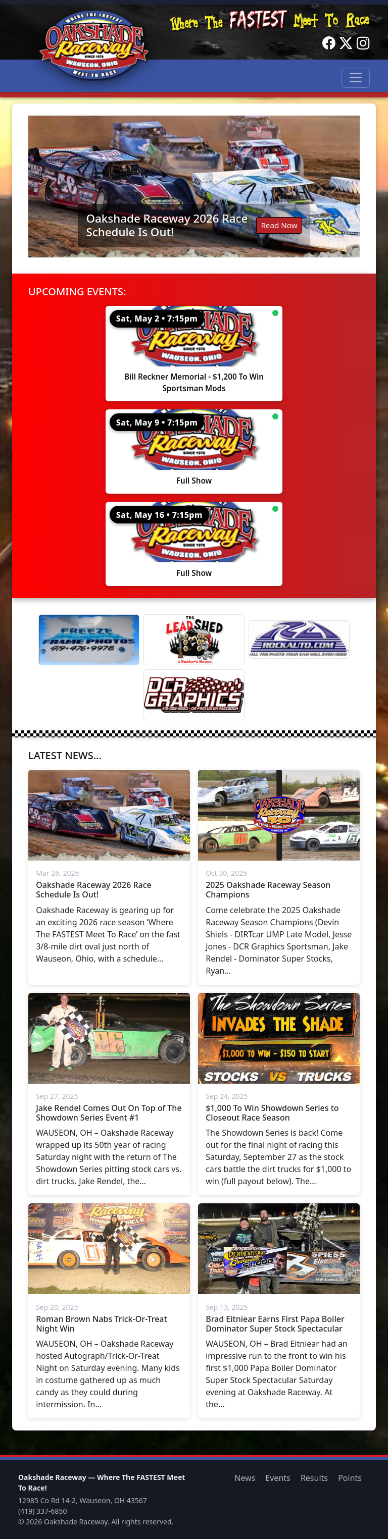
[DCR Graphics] (194, 694)
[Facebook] (328, 43)
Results (314, 1477)
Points (350, 1477)
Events (277, 1477)
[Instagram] (363, 43)
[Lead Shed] (194, 639)
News (244, 1477)
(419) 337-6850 (42, 1511)
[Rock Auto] (299, 639)
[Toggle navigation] (356, 78)
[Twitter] (346, 43)
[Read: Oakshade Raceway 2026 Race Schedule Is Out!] (194, 186)
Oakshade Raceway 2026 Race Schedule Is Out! (167, 225)
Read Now (279, 225)
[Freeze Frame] (88, 639)
